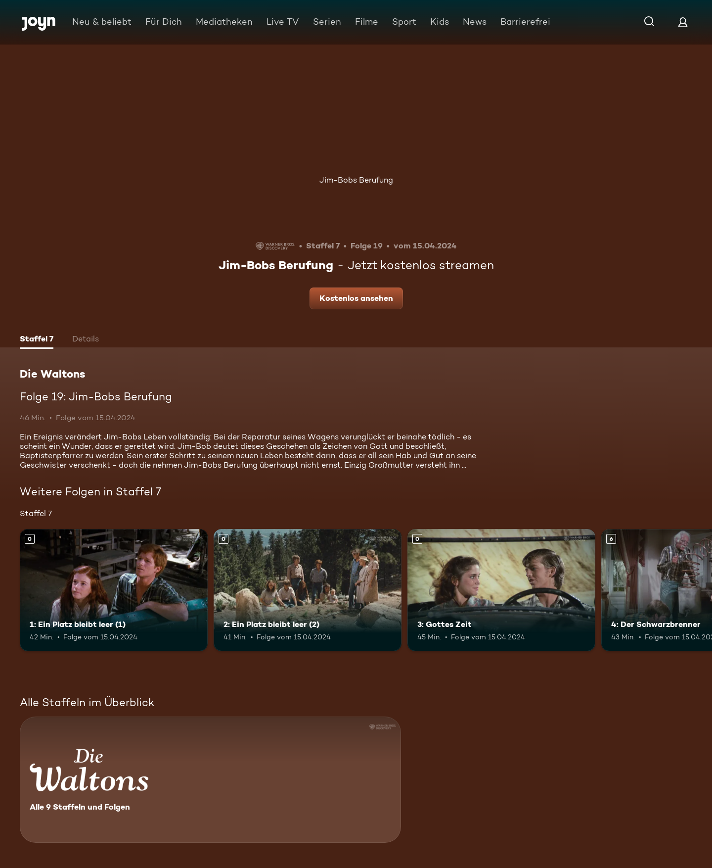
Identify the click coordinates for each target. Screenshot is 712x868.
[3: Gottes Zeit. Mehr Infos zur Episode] (501, 590)
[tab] (36, 340)
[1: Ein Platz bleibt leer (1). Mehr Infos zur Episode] (114, 590)
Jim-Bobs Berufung (356, 180)
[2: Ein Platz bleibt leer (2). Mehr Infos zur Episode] (307, 590)
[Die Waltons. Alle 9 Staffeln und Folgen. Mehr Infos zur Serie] (210, 780)
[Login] (683, 22)
